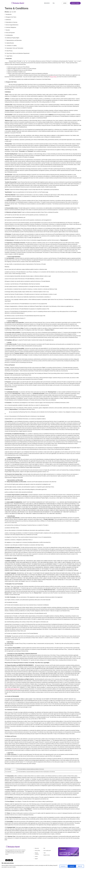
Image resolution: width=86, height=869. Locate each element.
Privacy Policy (53, 76)
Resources (47, 3)
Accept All (80, 866)
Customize (62, 866)
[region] (43, 865)
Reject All (72, 866)
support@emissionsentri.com (13, 689)
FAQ (53, 3)
